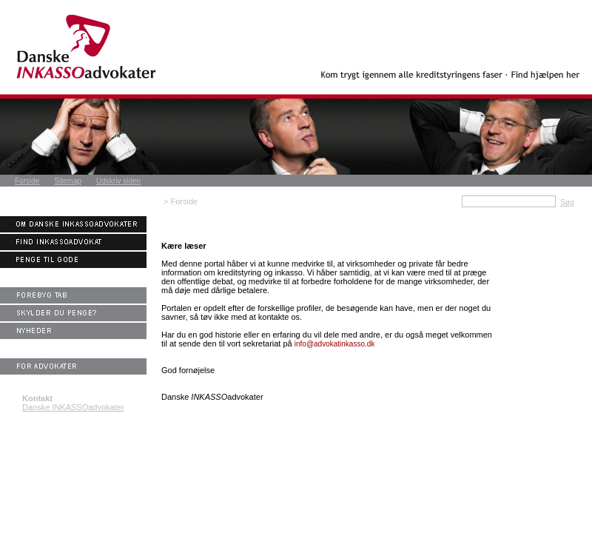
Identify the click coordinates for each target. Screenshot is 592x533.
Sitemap (67, 181)
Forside (27, 181)
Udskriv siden (118, 181)
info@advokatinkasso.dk (335, 344)
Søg (567, 202)
